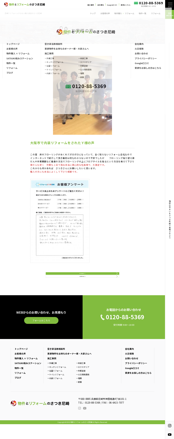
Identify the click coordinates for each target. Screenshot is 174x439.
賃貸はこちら (125, 5)
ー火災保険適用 (82, 389)
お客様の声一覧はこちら (82, 288)
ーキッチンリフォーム (56, 381)
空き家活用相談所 (56, 363)
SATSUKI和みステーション (28, 378)
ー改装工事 (80, 378)
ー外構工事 (52, 378)
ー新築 (79, 397)
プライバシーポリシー (136, 378)
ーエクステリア (82, 381)
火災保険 (129, 368)
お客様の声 (105, 13)
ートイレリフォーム (55, 389)
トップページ (21, 363)
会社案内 (100, 5)
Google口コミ (112, 5)
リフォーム (155, 13)
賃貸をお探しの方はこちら (138, 387)
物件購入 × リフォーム (26, 373)
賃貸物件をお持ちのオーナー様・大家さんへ (69, 368)
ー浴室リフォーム (54, 385)
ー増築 (79, 393)
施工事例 (91, 5)
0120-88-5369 (92, 417)
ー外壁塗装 (80, 385)
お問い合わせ (131, 373)
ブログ (18, 392)
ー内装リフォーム (54, 393)
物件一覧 (142, 13)
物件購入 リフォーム (124, 13)
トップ (93, 13)
